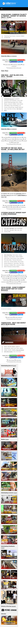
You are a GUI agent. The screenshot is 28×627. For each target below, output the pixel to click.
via (5, 197)
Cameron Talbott (17, 64)
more (14, 365)
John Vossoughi (14, 275)
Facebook (13, 61)
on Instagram (9, 56)
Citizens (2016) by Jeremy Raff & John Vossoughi (13, 213)
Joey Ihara (20, 280)
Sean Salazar (23, 281)
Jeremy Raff (6, 275)
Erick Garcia (7, 280)
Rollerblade (19, 193)
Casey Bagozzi (21, 278)
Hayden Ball (16, 142)
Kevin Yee (5, 276)
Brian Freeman (14, 281)
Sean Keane (8, 64)
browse (13, 606)
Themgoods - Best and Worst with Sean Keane (13, 323)
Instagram (21, 60)
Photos (4, 207)
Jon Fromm (19, 140)
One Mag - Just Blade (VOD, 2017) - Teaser (12, 75)
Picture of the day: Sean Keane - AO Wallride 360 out (13, 148)
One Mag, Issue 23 (6, 195)
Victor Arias (5, 278)
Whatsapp (13, 60)
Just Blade (5, 137)
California (14, 207)
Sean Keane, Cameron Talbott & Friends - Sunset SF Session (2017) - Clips (14, 16)
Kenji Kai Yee (23, 275)
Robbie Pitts (12, 276)
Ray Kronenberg (10, 140)
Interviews (18, 360)
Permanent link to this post (14, 67)
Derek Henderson (21, 276)
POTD (9, 207)
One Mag (12, 137)
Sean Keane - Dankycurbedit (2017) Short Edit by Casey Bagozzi (13, 289)
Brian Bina (13, 280)
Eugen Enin (19, 137)
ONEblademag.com (9, 98)
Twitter (20, 61)
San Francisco (22, 207)
